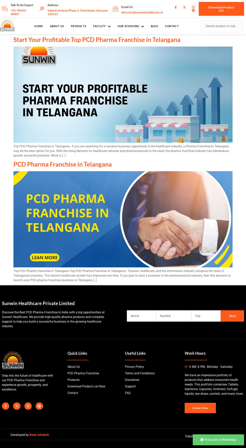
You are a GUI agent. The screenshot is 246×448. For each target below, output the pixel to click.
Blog (154, 26)
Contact (172, 26)
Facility (102, 26)
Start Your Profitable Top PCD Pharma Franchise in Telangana (96, 39)
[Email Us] (115, 9)
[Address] (42, 9)
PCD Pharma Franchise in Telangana (62, 164)
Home (38, 26)
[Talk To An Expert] (5, 9)
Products (78, 26)
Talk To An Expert (22, 5)
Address (52, 5)
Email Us (127, 7)
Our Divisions (131, 26)
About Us (57, 26)
